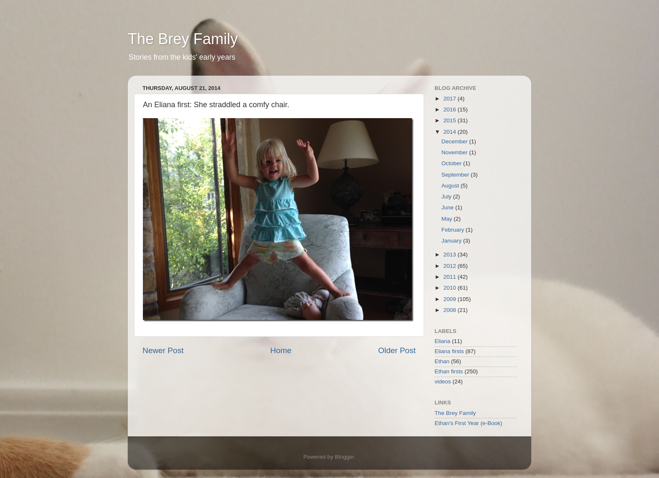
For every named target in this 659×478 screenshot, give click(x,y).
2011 (450, 277)
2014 (450, 132)
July (447, 196)
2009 (450, 299)
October (452, 163)
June (448, 207)
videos (443, 381)
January (452, 241)
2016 (450, 109)
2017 (450, 98)
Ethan (442, 361)
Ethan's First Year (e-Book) (468, 423)
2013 (450, 254)
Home (280, 350)
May (447, 219)
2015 (450, 120)
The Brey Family (183, 39)
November (455, 152)
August (451, 185)
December (455, 141)
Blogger (344, 457)
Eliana (443, 341)
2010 (450, 288)
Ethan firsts (449, 371)
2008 (450, 310)
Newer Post (163, 350)
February (453, 230)
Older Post (397, 350)
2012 (450, 266)
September (456, 175)
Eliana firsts (449, 351)
